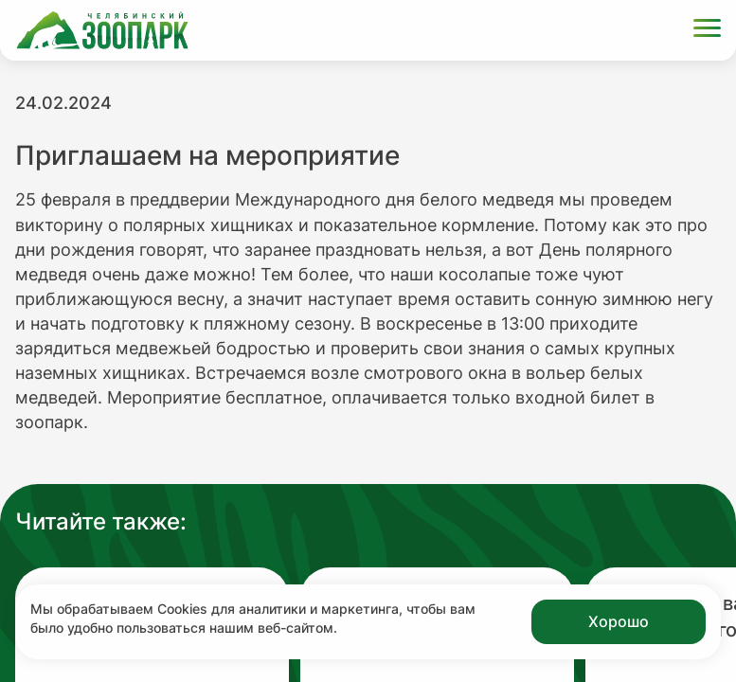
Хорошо (618, 621)
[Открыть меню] (707, 31)
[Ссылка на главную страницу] (102, 30)
